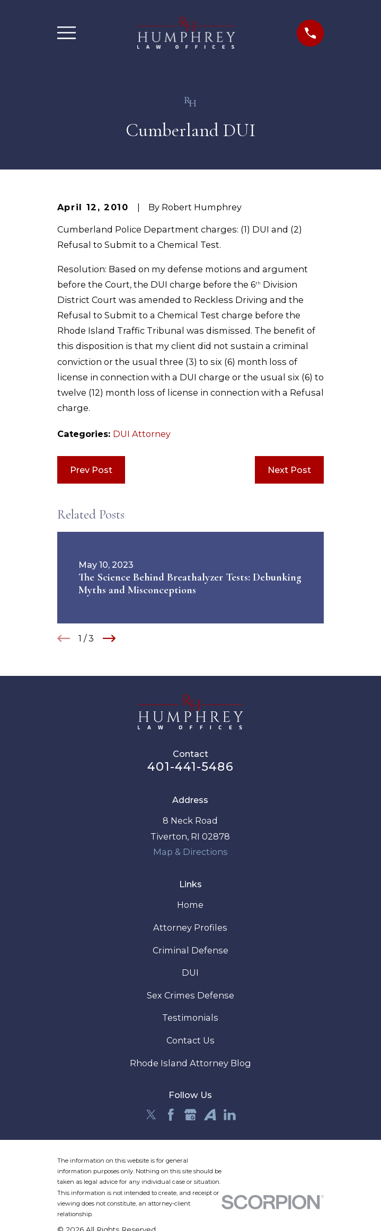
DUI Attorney (142, 434)
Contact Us (190, 1040)
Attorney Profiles (190, 927)
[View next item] (109, 638)
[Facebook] (171, 1115)
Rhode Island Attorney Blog (190, 1063)
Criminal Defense (190, 950)
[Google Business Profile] (190, 1115)
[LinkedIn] (230, 1115)
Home (190, 904)
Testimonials (190, 1017)
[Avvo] (210, 1115)
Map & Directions (190, 851)
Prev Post (91, 470)
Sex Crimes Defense (190, 995)
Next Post (289, 470)
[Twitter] (151, 1115)
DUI (190, 972)
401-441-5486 (190, 766)
